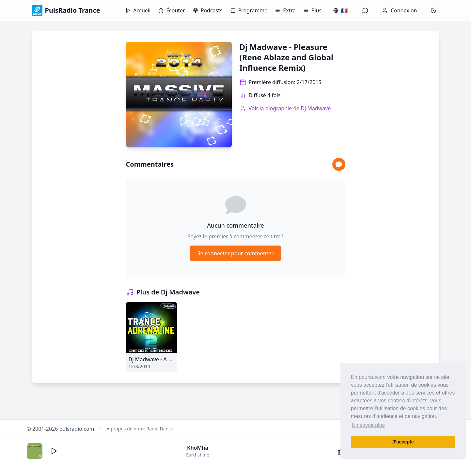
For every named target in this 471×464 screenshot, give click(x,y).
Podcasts (208, 10)
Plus (313, 10)
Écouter (171, 10)
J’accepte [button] (403, 441)
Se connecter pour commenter (235, 253)
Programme (249, 10)
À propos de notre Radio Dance (140, 429)
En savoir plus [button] (368, 425)
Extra (285, 10)
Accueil (137, 10)
